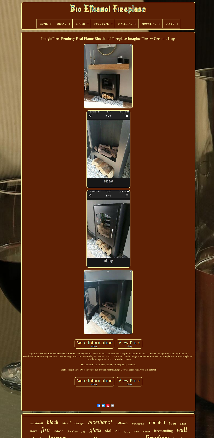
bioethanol (100, 422)
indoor (58, 431)
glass (95, 430)
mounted (156, 422)
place (136, 431)
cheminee (72, 431)
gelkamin (122, 423)
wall (182, 429)
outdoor (146, 431)
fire (45, 429)
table (83, 432)
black (52, 422)
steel (66, 422)
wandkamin (138, 423)
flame (183, 423)
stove (33, 431)
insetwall (36, 423)
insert (172, 423)
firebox (127, 432)
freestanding (163, 431)
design (79, 423)
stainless (112, 430)
